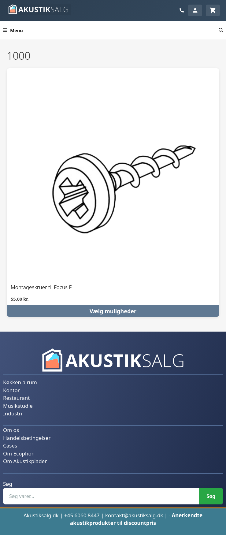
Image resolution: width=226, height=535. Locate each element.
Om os (11, 429)
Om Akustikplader (25, 461)
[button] (221, 30)
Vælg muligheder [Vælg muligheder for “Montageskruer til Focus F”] (113, 311)
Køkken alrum (20, 382)
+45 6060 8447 (82, 515)
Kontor (11, 390)
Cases (10, 445)
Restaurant (16, 397)
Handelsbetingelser (26, 437)
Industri (12, 413)
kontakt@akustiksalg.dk (134, 515)
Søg (7, 483)
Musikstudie (18, 405)
